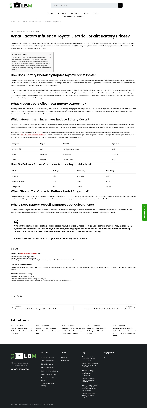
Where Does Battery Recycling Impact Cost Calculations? (32, 68)
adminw (36, 31)
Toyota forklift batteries (28, 254)
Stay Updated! (109, 353)
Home (13, 22)
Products (44, 353)
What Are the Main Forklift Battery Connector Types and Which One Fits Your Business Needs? (124, 332)
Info (19, 22)
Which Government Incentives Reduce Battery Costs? (30, 62)
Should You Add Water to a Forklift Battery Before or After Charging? (22, 330)
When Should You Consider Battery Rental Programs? (30, 66)
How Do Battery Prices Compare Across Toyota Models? (31, 64)
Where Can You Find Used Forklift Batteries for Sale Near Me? (48, 330)
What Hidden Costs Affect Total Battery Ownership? (30, 60)
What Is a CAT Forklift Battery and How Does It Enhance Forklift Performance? (73, 330)
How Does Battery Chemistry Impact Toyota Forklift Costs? (32, 57)
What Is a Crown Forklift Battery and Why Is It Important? (96, 330)
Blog (83, 353)
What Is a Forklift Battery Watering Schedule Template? (89, 395)
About (63, 353)
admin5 (21, 326)
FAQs (15, 70)
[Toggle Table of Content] (49, 54)
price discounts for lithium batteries (33, 135)
